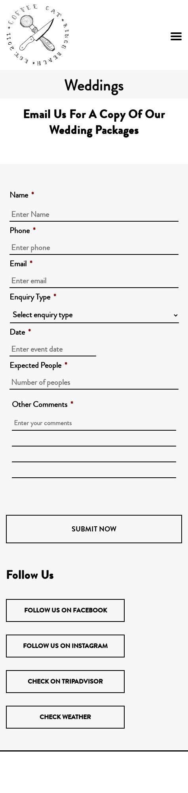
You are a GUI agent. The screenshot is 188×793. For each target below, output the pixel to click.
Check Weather (65, 716)
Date (20, 332)
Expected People (38, 365)
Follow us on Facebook (65, 610)
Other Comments (42, 404)
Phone (22, 231)
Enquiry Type (32, 297)
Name (21, 195)
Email (20, 264)
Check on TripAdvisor (65, 681)
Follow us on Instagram (65, 645)
